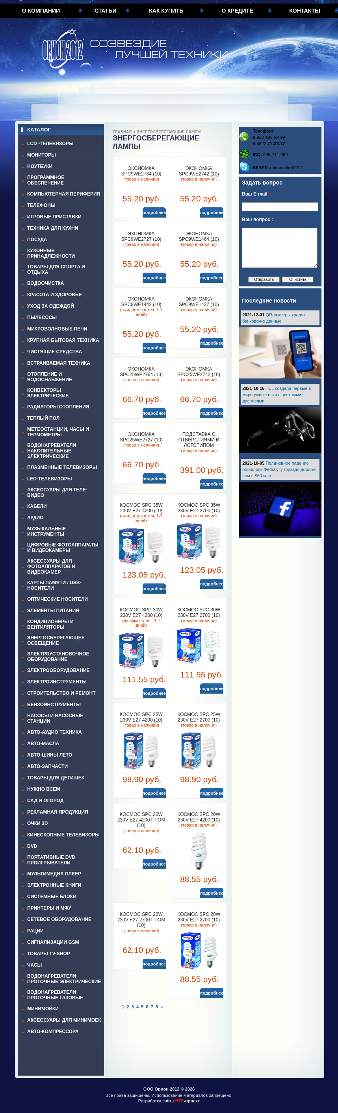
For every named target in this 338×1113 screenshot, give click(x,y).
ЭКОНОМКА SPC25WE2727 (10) (141, 437)
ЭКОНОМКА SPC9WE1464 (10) (199, 236)
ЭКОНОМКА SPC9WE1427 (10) (199, 301)
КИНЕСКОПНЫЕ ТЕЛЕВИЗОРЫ (63, 835)
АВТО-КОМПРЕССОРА (53, 1031)
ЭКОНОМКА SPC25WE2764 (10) (141, 371)
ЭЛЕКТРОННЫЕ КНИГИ (54, 885)
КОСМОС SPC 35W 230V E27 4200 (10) (141, 507)
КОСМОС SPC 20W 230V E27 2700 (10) (198, 917)
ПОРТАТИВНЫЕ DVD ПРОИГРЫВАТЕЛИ (51, 860)
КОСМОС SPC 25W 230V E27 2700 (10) (198, 717)
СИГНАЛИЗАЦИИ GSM (53, 942)
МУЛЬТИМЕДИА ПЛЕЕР (54, 874)
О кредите (237, 10)
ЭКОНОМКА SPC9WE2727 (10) (141, 236)
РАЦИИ (35, 931)
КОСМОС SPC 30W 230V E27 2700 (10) (198, 612)
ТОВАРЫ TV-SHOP (48, 953)
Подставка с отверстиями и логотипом (198, 440)
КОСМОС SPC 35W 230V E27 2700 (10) (198, 507)
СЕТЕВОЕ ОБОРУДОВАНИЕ (59, 919)
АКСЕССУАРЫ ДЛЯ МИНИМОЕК (64, 1020)
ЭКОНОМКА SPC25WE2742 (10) (198, 371)
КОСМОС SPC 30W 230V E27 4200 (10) (141, 612)
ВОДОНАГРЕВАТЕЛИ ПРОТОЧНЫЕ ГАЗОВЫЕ (55, 994)
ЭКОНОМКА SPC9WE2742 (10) (199, 171)
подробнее (154, 212)
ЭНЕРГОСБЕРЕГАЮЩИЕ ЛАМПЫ (169, 132)
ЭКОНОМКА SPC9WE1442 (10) (141, 301)
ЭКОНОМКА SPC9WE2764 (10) (141, 171)
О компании (41, 10)
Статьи (106, 10)
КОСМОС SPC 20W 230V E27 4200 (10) (198, 817)
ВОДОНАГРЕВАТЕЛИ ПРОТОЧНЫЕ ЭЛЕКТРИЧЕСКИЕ (64, 978)
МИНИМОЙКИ (43, 1008)
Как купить (166, 10)
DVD (32, 846)
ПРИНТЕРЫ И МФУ (49, 908)
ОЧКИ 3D (37, 823)
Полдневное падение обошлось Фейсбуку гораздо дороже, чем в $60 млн (279, 469)
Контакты (304, 10)
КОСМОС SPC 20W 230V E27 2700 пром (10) (141, 920)
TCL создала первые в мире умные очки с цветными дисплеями (276, 394)
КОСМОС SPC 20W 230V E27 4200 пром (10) (141, 820)
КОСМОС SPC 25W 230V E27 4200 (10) (141, 717)
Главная (122, 132)
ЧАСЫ (34, 965)
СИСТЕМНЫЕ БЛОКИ (51, 896)
